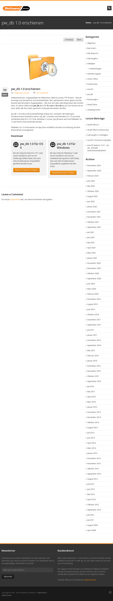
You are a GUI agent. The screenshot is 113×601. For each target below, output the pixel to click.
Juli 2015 (90, 386)
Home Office (92, 79)
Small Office (92, 104)
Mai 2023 (91, 186)
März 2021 (91, 253)
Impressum (41, 592)
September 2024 (94, 170)
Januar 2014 (92, 453)
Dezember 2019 (94, 299)
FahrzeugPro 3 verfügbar (97, 135)
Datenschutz (6, 595)
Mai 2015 (91, 391)
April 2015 (91, 396)
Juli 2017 (90, 330)
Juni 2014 (91, 438)
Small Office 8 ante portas (98, 130)
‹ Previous (69, 39)
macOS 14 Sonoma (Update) (99, 140)
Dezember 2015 (94, 366)
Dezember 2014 (94, 412)
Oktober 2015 (93, 376)
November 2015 (94, 371)
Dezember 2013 (94, 458)
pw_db (26, 93)
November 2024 (94, 165)
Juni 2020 (91, 283)
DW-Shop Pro (92, 53)
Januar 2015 (92, 407)
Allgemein (18, 93)
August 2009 (92, 525)
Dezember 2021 (94, 212)
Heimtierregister (94, 74)
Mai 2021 (91, 242)
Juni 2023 (91, 181)
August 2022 (92, 196)
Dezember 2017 (94, 319)
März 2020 (91, 289)
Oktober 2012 (93, 504)
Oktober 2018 (93, 314)
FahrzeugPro (92, 58)
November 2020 (94, 268)
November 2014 (94, 417)
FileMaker (91, 63)
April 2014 (91, 443)
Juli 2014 (90, 432)
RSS (110, 592)
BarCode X (91, 48)
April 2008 (91, 530)
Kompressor (92, 84)
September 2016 (94, 345)
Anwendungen (95, 68)
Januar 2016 (92, 361)
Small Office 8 (93, 124)
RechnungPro (92, 99)
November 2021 (94, 217)
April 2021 (91, 247)
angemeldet (15, 199)
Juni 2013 (91, 489)
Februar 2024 (92, 176)
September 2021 (94, 227)
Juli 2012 (90, 515)
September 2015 (94, 381)
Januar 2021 (92, 258)
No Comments (42, 93)
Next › (79, 39)
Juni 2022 (91, 201)
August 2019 (92, 304)
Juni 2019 (91, 309)
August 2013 (92, 479)
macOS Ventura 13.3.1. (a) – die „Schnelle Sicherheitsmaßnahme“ (98, 148)
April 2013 (91, 499)
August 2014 (92, 427)
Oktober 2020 (93, 273)
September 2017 (94, 325)
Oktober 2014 (93, 422)
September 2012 (94, 510)
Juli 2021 (90, 232)
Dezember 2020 (94, 263)
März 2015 (91, 402)
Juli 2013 (90, 484)
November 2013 (94, 463)
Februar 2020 (92, 294)
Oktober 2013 (93, 468)
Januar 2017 (92, 335)
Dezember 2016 (94, 340)
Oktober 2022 (93, 191)
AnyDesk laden (90, 580)
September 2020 (94, 278)
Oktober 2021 (93, 222)
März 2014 (91, 448)
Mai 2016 (91, 350)
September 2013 (94, 474)
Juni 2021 (91, 237)
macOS (90, 89)
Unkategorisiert (93, 109)
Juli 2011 (90, 520)
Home (88, 22)
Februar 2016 (92, 355)
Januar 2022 (92, 206)
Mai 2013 (91, 494)
